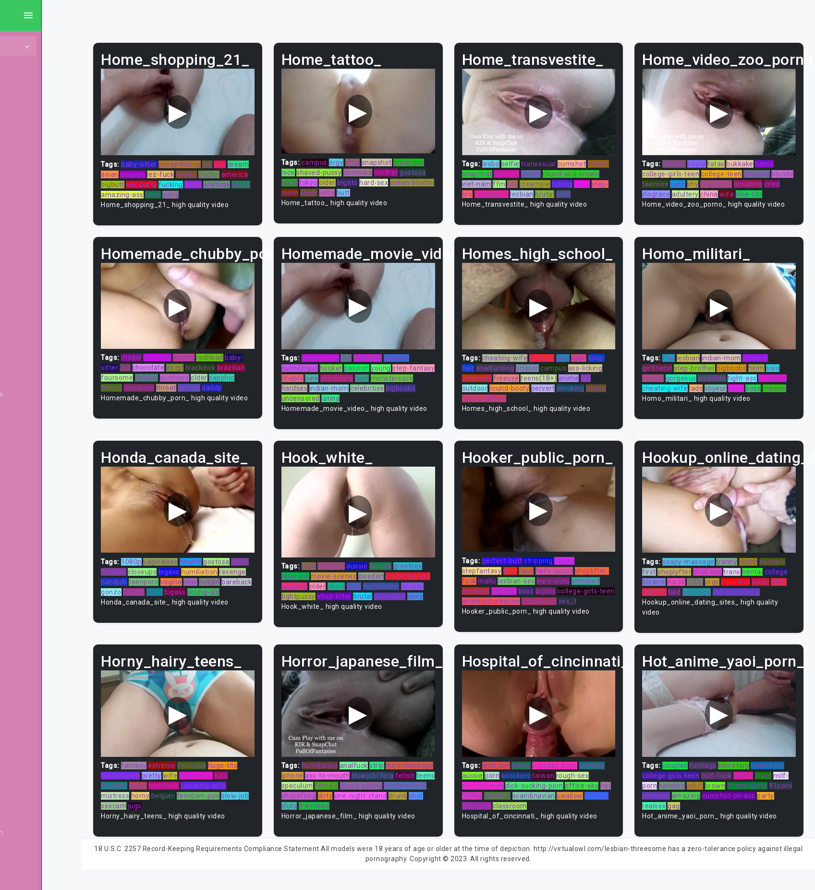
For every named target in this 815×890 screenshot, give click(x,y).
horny (183, 801)
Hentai (28, 211)
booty (707, 157)
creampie (329, 166)
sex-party (213, 178)
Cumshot (32, 777)
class (774, 781)
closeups (203, 573)
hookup (496, 812)
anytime (157, 188)
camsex (613, 771)
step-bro (515, 188)
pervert (576, 386)
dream (155, 168)
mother (326, 176)
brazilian (158, 376)
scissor (565, 366)
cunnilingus (332, 366)
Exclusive (32, 869)
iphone (356, 781)
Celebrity (32, 650)
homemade (352, 355)
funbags (714, 771)
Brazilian (32, 540)
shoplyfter (713, 573)
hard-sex (328, 186)
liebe (245, 188)
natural (219, 376)
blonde (664, 178)
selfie (532, 157)
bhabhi (352, 376)
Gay (24, 248)
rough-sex (594, 781)
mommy (363, 567)
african (685, 157)
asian (176, 168)
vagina (243, 583)
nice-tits (666, 198)
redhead (253, 355)
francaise (437, 812)
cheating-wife (526, 355)
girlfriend (668, 366)
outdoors (247, 376)
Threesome (36, 175)
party (661, 812)
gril (489, 386)
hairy (355, 608)
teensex (690, 178)
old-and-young (677, 603)
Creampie (33, 741)
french (232, 593)
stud (341, 567)
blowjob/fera (335, 791)
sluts (777, 386)
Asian (27, 321)
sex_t (512, 613)
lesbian (578, 188)
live (378, 355)
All (22, 230)
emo (398, 588)
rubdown (400, 355)
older (413, 176)
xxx (168, 366)
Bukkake (31, 595)
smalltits (723, 376)
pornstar (692, 801)
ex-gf (218, 366)
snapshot (409, 156)
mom (399, 186)
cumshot (593, 157)
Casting (30, 631)
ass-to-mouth (391, 781)
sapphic (157, 386)
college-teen (732, 168)
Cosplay (30, 723)
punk (491, 188)
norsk (734, 583)
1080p (174, 563)
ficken (586, 562)
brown (741, 791)
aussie (389, 567)
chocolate (192, 366)
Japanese (34, 193)
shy (727, 178)
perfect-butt (524, 562)
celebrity (200, 355)
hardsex (371, 386)
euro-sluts (609, 582)
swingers (523, 812)
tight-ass (753, 376)
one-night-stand (340, 812)
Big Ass (30, 412)
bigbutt (184, 178)
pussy (542, 771)
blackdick (244, 366)
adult (721, 791)
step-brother (705, 366)
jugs (189, 812)
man (491, 198)
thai (679, 355)
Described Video (44, 814)
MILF (25, 83)
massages (239, 781)
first (688, 573)
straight (551, 168)
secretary (744, 771)
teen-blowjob (165, 573)
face (547, 572)
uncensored (400, 396)
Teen (26, 65)
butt (320, 196)
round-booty (543, 386)
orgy (369, 156)
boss (661, 396)
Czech (28, 796)
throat (236, 386)
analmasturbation (571, 602)
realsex (684, 812)
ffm (542, 178)
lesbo (513, 157)
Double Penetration (49, 832)
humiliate (209, 386)
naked (754, 781)
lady (584, 355)
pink (371, 376)
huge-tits (266, 771)
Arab (25, 303)
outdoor (508, 386)
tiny (263, 158)
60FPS (28, 266)
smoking (604, 386)
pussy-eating (335, 801)
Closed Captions (44, 668)
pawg (181, 791)
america (157, 178)
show (417, 186)
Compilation (37, 704)
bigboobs (364, 396)
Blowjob (30, 503)
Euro (25, 850)
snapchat (521, 168)
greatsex (440, 567)
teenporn (215, 583)
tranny (181, 386)
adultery (743, 188)
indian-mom (405, 386)
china (768, 188)
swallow (604, 801)
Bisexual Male (40, 467)
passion (389, 366)
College (30, 686)
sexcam (168, 812)
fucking (242, 178)
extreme (205, 771)
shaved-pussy (383, 166)
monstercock (335, 386)
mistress (158, 801)
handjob (185, 583)
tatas (727, 157)
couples (199, 168)
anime (612, 376)
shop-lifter (391, 598)
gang (262, 188)
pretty (195, 781)
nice (353, 166)
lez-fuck (226, 168)
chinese (766, 355)
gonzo (209, 593)
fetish (367, 791)
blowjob (563, 355)
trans (264, 178)
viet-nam (520, 178)
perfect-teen (504, 791)
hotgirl (154, 593)
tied (751, 593)
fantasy (177, 771)
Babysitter (34, 357)
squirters (667, 593)
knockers (537, 781)
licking (606, 178)
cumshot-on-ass (764, 801)
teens (181, 188)
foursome (190, 376)
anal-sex (518, 771)
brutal (600, 188)
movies (681, 396)
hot (489, 801)
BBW (25, 376)
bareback (182, 593)
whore (494, 396)
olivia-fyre (396, 376)
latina (430, 396)
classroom (557, 812)
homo (775, 157)
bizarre (712, 583)
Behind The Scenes (49, 394)
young (413, 366)
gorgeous (691, 376)
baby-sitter (182, 158)
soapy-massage (699, 563)
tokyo (394, 176)
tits (556, 178)
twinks (252, 168)
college (687, 583)
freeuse (550, 376)
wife (785, 188)
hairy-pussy (576, 572)
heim (767, 366)
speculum (414, 791)
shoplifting (419, 801)
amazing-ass (214, 188)
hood (375, 176)
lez (250, 158)
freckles (157, 791)
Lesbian (30, 157)
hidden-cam (163, 781)
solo (784, 366)
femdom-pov (241, 801)
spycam (556, 592)
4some (412, 567)
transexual (560, 157)
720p (753, 583)
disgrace (715, 188)
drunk (377, 812)
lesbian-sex (572, 582)
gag (703, 812)
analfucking (533, 366)
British (28, 558)
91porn (664, 801)
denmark (423, 166)
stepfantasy (503, 572)
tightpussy (548, 188)
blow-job (327, 577)
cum (421, 376)
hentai (663, 583)
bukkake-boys (576, 771)
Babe (26, 339)
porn (513, 781)
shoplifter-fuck (508, 582)
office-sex (603, 791)
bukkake (751, 157)
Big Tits (30, 449)
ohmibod (498, 592)
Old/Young (35, 138)
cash (712, 178)
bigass (229, 573)
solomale (520, 376)
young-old (160, 603)
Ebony (27, 102)
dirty (445, 801)
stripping (560, 562)
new (262, 583)
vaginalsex (203, 563)
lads (736, 386)
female (444, 791)
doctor (275, 168)
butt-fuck (727, 781)
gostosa (353, 176)
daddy (575, 168)
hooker (363, 366)
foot (532, 572)
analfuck (386, 771)
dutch (759, 563)
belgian (207, 801)
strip (384, 156)
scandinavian (568, 801)
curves (664, 376)
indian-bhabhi (366, 186)
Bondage (32, 522)
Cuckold (30, 759)
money (259, 386)
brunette (667, 386)
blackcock (751, 178)
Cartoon (30, 613)
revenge (157, 583)
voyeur (756, 386)
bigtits (433, 176)
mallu (543, 582)
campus (347, 156)
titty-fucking (723, 593)
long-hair (498, 366)
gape (252, 593)
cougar (325, 598)
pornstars (329, 608)
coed (691, 188)
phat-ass (745, 573)
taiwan (565, 781)
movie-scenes (366, 577)
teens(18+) (582, 376)
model (174, 355)
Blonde (29, 485)
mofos (227, 355)
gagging (767, 168)
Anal (25, 120)
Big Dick (30, 430)
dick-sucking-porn (556, 791)
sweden (403, 577)
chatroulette (774, 791)
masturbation (528, 396)
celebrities (331, 396)
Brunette (32, 577)
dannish (429, 355)
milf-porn (668, 791)
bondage (773, 593)
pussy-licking (223, 158)
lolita (436, 186)
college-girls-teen (681, 168)
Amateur (32, 284)
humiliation (260, 573)
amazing (667, 188)
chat (395, 812)
